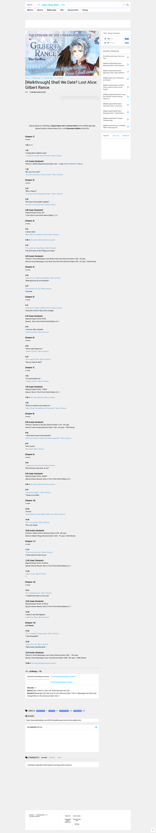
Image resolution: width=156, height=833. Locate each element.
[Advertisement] (42, 109)
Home (30, 10)
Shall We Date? (48, 78)
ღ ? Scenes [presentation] (63, 676)
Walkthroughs (51, 10)
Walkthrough (36, 78)
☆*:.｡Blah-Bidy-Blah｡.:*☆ (50, 4)
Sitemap (85, 10)
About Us (40, 10)
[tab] (39, 676)
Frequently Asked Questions (68, 821)
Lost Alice (60, 78)
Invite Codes (77, 816)
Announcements (73, 10)
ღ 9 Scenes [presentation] (38, 676)
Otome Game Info (77, 820)
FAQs (62, 10)
